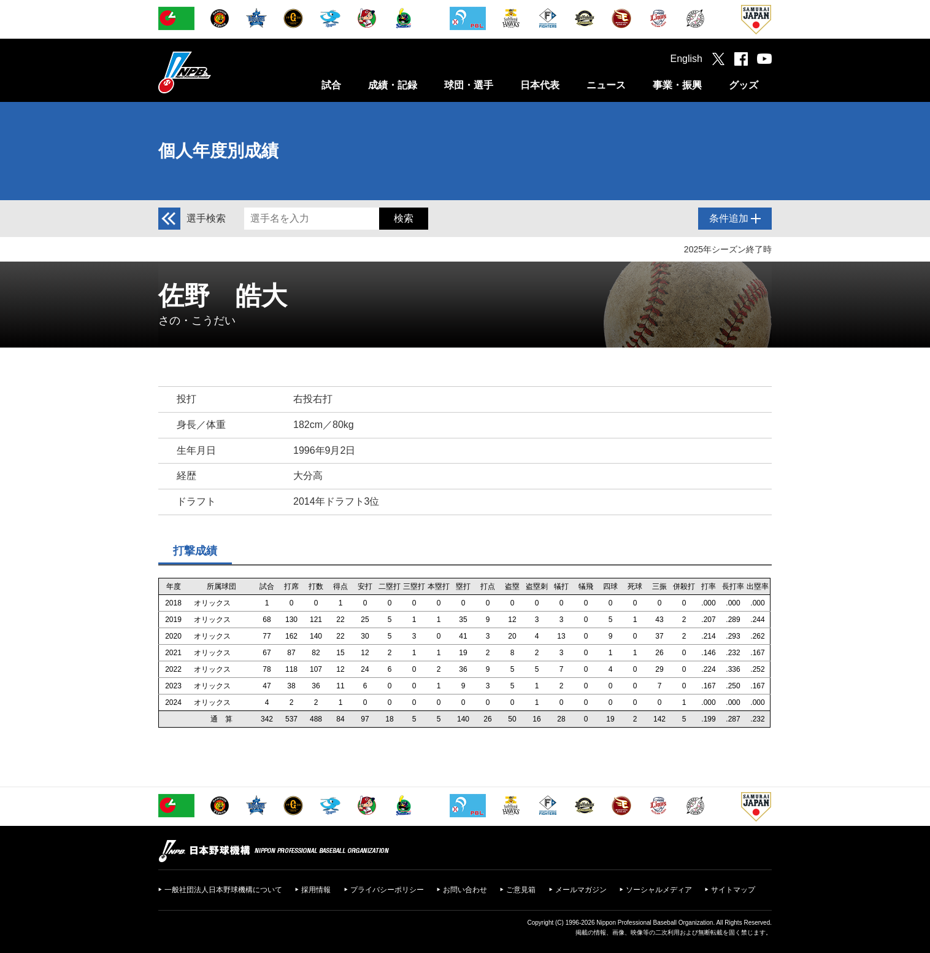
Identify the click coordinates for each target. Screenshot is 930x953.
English (686, 58)
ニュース (606, 85)
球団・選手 (468, 85)
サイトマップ (733, 889)
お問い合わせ (465, 889)
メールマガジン (581, 889)
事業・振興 (677, 85)
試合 (331, 85)
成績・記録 (392, 85)
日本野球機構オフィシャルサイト (215, 72)
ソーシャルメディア (659, 889)
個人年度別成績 (218, 150)
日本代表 (539, 85)
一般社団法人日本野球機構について (223, 889)
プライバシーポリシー (387, 889)
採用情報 (316, 889)
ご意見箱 (521, 889)
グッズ (743, 85)
